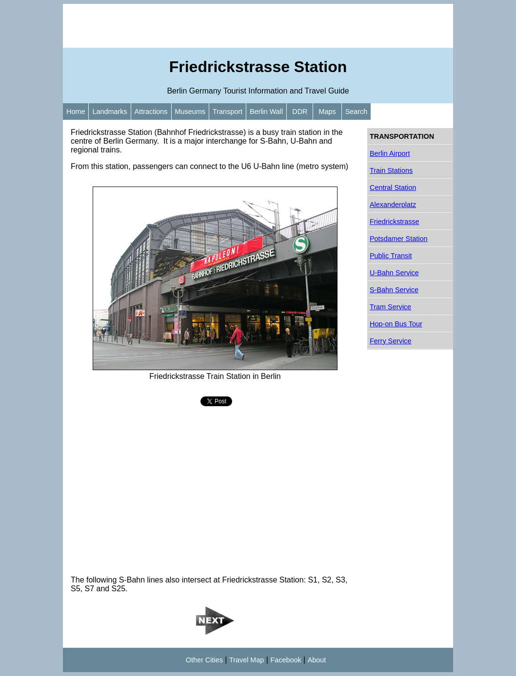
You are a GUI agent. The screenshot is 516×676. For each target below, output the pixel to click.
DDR (299, 111)
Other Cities (204, 660)
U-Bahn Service (394, 273)
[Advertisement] (258, 26)
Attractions (151, 111)
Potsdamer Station (398, 239)
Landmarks (109, 111)
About (317, 660)
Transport (227, 111)
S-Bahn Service (394, 290)
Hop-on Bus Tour (396, 324)
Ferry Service (391, 341)
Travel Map (246, 660)
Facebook (285, 660)
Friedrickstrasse (394, 221)
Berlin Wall (266, 111)
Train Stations (391, 170)
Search (356, 111)
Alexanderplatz (393, 204)
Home (75, 111)
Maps (327, 111)
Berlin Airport (390, 153)
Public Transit (391, 256)
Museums (190, 111)
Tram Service (390, 307)
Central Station (393, 187)
